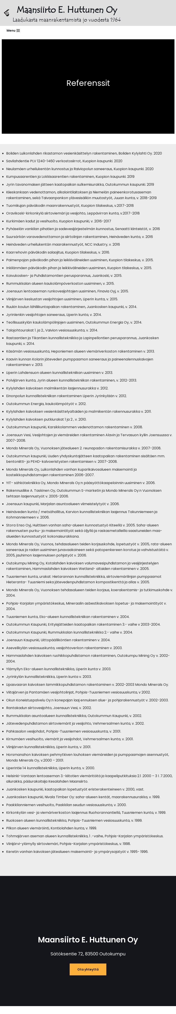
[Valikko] (13, 30)
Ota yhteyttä (88, 972)
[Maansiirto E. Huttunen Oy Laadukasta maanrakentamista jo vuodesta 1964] (62, 13)
